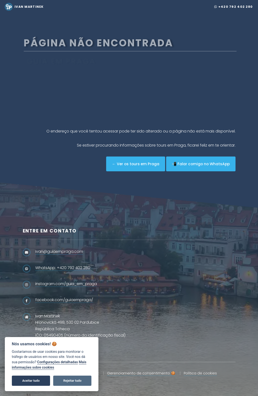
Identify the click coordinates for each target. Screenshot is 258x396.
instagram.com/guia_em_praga (66, 284)
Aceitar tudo (31, 380)
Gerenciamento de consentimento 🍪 (141, 373)
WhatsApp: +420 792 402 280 (62, 268)
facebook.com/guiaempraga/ (64, 300)
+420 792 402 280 (233, 7)
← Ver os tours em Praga (135, 163)
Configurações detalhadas (57, 362)
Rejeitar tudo (72, 380)
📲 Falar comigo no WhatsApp (201, 163)
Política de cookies (200, 373)
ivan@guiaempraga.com (59, 251)
